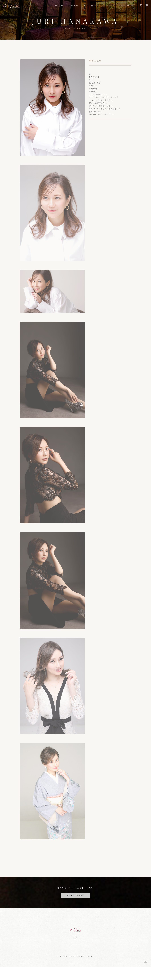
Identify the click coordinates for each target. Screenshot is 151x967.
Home (47, 5)
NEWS (94, 5)
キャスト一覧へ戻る (76, 895)
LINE (147, 5)
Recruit (132, 5)
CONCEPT (72, 5)
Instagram (141, 5)
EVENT (105, 5)
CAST (85, 5)
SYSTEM (59, 5)
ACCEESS (117, 5)
